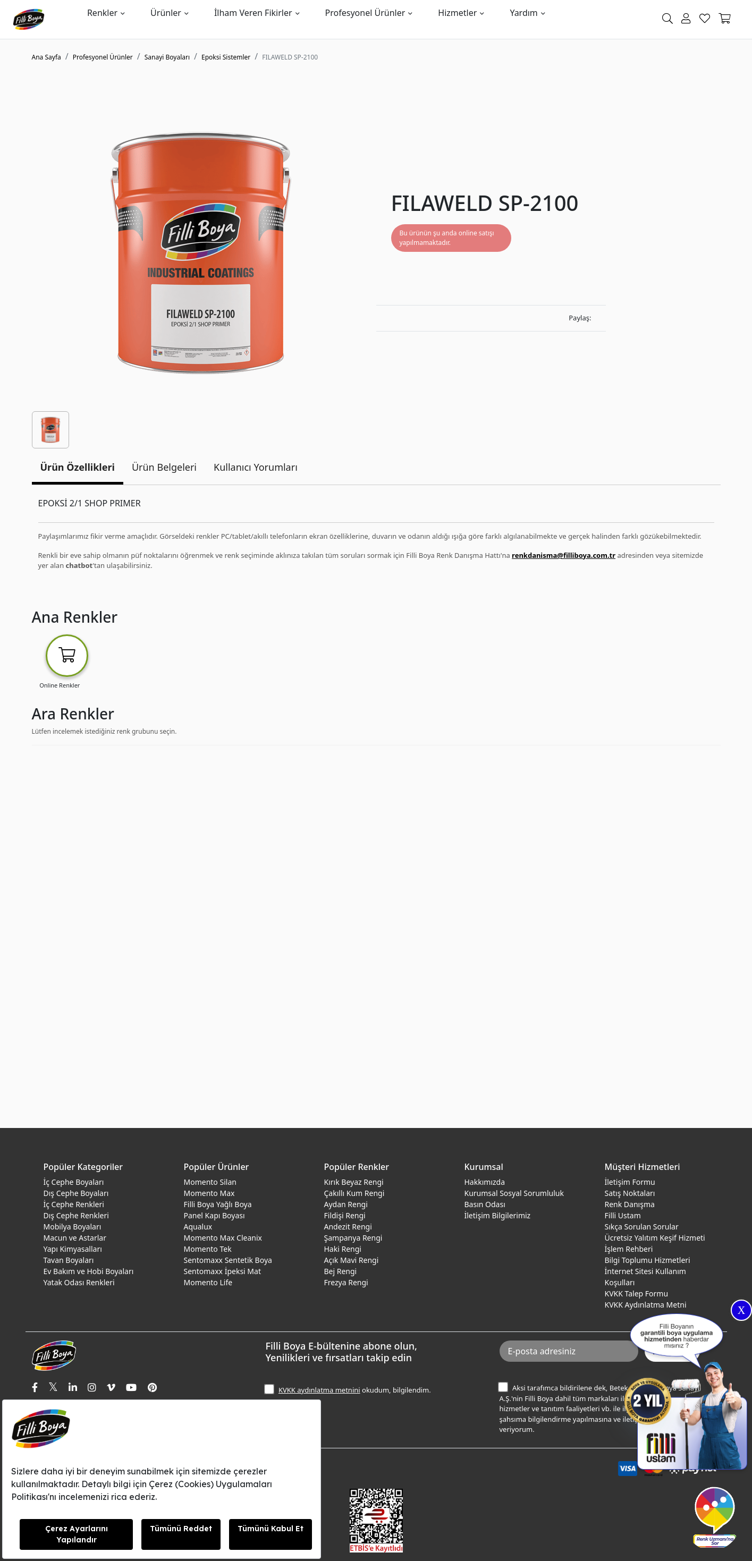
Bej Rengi (340, 1271)
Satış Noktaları (630, 1193)
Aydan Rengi (346, 1204)
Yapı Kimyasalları (73, 1249)
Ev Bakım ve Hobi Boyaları (89, 1271)
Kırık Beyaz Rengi (354, 1182)
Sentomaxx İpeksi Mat (222, 1271)
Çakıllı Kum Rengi (354, 1193)
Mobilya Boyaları (73, 1226)
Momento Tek (208, 1249)
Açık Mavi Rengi (351, 1260)
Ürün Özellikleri (77, 467)
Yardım (523, 13)
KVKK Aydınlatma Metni (646, 1305)
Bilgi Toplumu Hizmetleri (647, 1260)
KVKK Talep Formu (637, 1293)
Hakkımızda (484, 1182)
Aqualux (198, 1226)
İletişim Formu (630, 1182)
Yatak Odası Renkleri (79, 1282)
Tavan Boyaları (69, 1260)
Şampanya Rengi (353, 1238)
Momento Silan (210, 1182)
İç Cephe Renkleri (74, 1204)
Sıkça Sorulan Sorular (642, 1226)
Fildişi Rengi (345, 1215)
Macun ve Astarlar (75, 1238)
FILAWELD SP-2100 (290, 57)
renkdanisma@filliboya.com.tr (563, 555)
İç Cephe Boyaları (74, 1182)
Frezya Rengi (346, 1282)
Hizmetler (457, 13)
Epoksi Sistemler (225, 57)
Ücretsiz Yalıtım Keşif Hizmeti (655, 1238)
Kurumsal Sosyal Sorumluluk (514, 1193)
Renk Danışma (630, 1204)
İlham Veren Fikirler (253, 13)
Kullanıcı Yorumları (256, 467)
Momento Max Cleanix (223, 1238)
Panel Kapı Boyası (214, 1215)
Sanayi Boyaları (167, 57)
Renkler (102, 13)
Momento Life (208, 1282)
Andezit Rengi (348, 1226)
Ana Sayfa (46, 57)
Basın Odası (484, 1204)
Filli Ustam (623, 1215)
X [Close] (741, 1310)
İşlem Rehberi (629, 1249)
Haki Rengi (342, 1249)
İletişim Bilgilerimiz (497, 1215)
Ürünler (165, 13)
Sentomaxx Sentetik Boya (228, 1260)
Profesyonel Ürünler (365, 13)
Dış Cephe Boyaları (76, 1193)
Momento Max (209, 1193)
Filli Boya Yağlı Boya (218, 1204)
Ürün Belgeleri (164, 467)
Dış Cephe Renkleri (76, 1215)
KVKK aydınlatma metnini (319, 1390)
